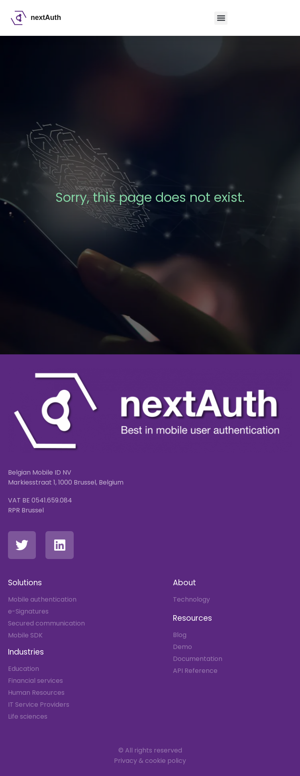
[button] (220, 18)
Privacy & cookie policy (150, 760)
